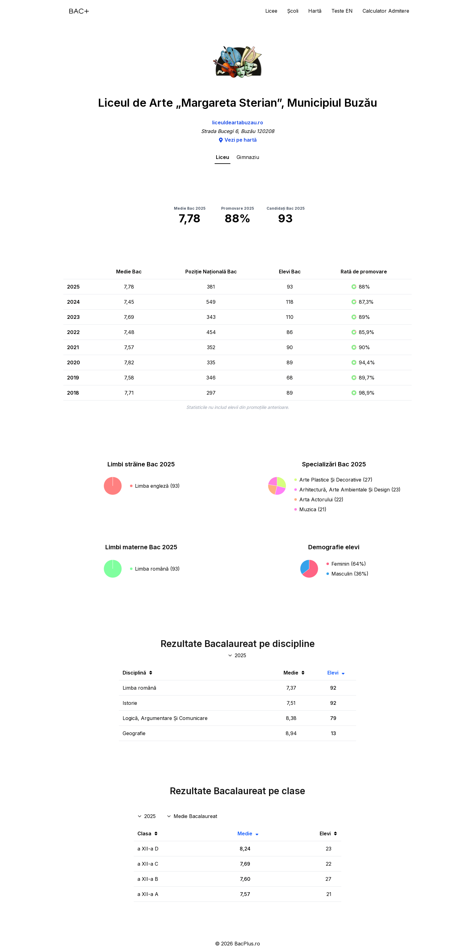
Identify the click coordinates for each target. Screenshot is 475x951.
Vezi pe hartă (237, 140)
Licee (271, 11)
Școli (292, 11)
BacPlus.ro (247, 943)
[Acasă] (79, 11)
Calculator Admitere (386, 11)
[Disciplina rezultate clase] (192, 816)
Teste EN (342, 11)
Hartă (315, 11)
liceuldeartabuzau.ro (237, 122)
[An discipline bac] (237, 655)
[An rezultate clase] (147, 816)
